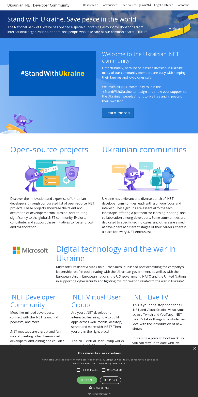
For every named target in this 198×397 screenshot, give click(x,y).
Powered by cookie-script (99, 394)
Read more (119, 363)
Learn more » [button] (117, 112)
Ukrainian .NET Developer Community (38, 5)
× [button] (194, 348)
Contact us (182, 5)
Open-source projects (49, 149)
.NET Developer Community (32, 301)
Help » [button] (174, 28)
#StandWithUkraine (117, 91)
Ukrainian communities (144, 149)
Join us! (145, 5)
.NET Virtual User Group (96, 301)
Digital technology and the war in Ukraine (116, 253)
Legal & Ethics (162, 5)
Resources (89, 5)
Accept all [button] (87, 379)
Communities (109, 5)
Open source (128, 5)
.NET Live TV (150, 297)
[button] (99, 388)
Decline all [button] (110, 379)
